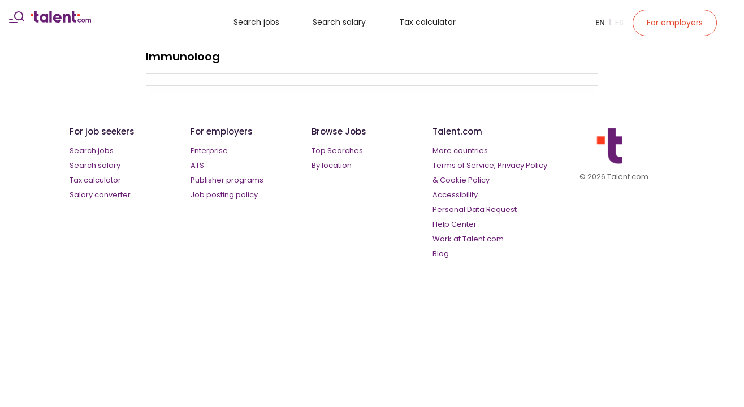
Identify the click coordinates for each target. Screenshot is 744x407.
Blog (440, 253)
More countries (460, 150)
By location (332, 165)
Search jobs (256, 22)
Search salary (339, 22)
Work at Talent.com (468, 238)
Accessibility (455, 194)
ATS (197, 165)
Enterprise (209, 150)
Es (619, 22)
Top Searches (337, 150)
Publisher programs (227, 180)
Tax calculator (427, 22)
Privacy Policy (522, 165)
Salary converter (100, 194)
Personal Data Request (474, 209)
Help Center (454, 224)
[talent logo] (61, 19)
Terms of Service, (464, 165)
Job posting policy (224, 194)
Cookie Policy (465, 180)
